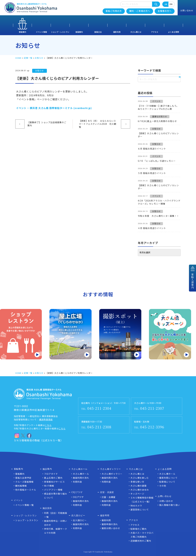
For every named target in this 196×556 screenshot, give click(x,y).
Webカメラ (136, 505)
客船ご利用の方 (114, 11)
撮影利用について (168, 478)
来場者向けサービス (54, 482)
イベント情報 (41, 32)
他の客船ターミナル (25, 490)
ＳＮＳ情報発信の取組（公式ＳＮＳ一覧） (38, 440)
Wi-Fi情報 (49, 486)
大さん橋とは (135, 32)
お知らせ (39, 58)
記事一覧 (28, 58)
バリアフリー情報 (53, 490)
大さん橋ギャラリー (112, 474)
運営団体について (139, 509)
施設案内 (79, 32)
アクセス (154, 32)
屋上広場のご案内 (53, 478)
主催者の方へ (165, 11)
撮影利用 (117, 32)
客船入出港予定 (23, 478)
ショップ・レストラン (60, 32)
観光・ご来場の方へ (139, 11)
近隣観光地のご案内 (140, 541)
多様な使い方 (137, 482)
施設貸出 (98, 32)
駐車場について (167, 482)
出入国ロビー (80, 520)
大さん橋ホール (81, 474)
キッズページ (137, 494)
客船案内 (22, 32)
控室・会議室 (108, 497)
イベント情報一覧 (24, 505)
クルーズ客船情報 (24, 482)
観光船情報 (21, 486)
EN (171, 4)
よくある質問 (173, 32)
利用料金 (77, 482)
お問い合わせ (166, 501)
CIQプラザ (78, 497)
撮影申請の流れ (110, 524)
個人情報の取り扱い (169, 505)
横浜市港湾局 (46, 419)
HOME (18, 58)
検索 (156, 4)
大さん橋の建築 (138, 486)
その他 (162, 486)
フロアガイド (51, 474)
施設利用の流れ (81, 478)
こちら (48, 425)
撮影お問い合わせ (111, 528)
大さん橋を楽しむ (139, 478)
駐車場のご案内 (138, 529)
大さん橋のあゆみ (139, 490)
